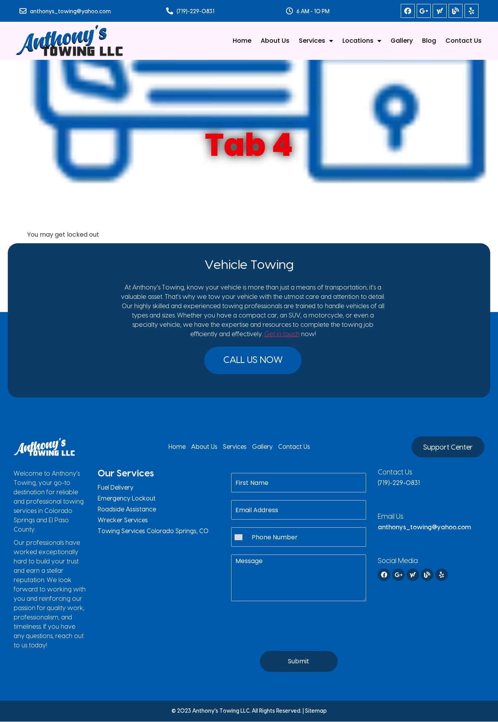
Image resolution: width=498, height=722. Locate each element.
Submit (298, 661)
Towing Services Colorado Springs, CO (153, 531)
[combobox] (240, 537)
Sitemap (316, 711)
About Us (275, 40)
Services (316, 41)
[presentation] (290, 638)
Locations (361, 41)
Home (242, 40)
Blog (429, 40)
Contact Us (463, 40)
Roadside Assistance (127, 510)
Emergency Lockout (127, 499)
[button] (253, 361)
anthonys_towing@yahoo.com (70, 11)
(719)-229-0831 (195, 11)
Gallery (402, 40)
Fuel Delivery (115, 488)
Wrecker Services (123, 521)
